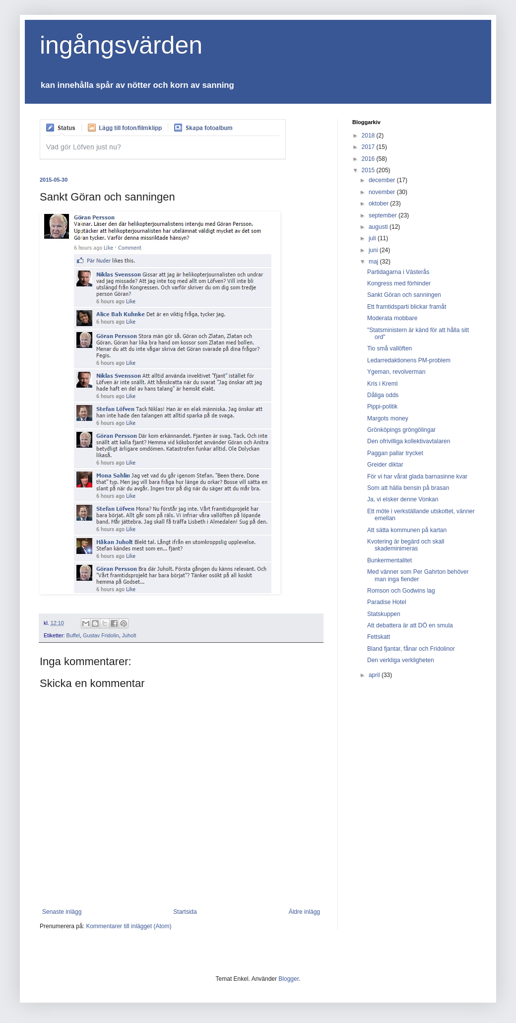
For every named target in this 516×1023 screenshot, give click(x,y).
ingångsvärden (121, 45)
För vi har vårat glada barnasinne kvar (417, 476)
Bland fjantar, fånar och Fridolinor (411, 648)
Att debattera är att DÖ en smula (410, 625)
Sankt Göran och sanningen (404, 294)
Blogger (288, 978)
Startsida (184, 911)
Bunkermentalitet (389, 560)
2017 (369, 146)
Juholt (129, 635)
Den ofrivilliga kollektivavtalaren (408, 441)
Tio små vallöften (389, 348)
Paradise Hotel (386, 602)
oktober (379, 203)
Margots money (387, 418)
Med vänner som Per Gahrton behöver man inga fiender (418, 575)
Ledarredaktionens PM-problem (409, 360)
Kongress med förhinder (399, 283)
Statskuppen (383, 614)
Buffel (73, 635)
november (383, 192)
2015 (369, 170)
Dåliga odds (382, 395)
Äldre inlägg (304, 911)
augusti (379, 226)
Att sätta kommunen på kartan (407, 530)
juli (373, 238)
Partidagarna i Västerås (398, 272)
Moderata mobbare (392, 318)
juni (374, 250)
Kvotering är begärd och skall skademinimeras (405, 545)
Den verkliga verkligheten (400, 660)
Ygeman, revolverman (396, 371)
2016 (369, 158)
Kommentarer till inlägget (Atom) (128, 926)
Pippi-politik (382, 406)
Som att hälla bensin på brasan (408, 487)
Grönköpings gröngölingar (401, 429)
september (383, 215)
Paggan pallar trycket (395, 453)
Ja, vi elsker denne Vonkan (402, 499)
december (383, 180)
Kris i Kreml (382, 383)
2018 (369, 135)
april (375, 675)
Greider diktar (385, 464)
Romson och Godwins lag (401, 590)
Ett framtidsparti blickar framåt (406, 306)
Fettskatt (378, 636)
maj (374, 261)
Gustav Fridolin (101, 635)
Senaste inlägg (61, 911)
